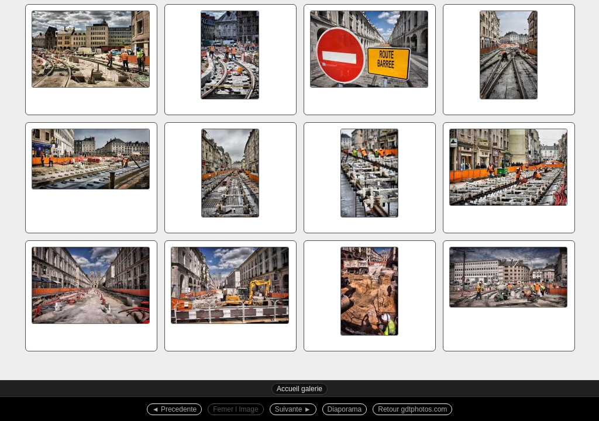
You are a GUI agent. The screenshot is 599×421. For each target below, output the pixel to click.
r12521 (369, 294)
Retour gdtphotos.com (412, 409)
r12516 (91, 294)
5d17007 (230, 176)
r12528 (508, 294)
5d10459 (91, 58)
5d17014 (508, 176)
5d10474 (369, 58)
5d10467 (230, 58)
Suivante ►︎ (293, 409)
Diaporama (345, 409)
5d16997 (508, 58)
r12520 (230, 294)
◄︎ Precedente (174, 409)
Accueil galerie (299, 389)
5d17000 (91, 176)
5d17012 (369, 176)
